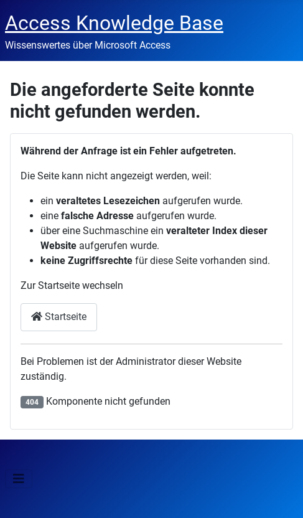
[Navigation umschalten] (18, 478)
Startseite (58, 317)
